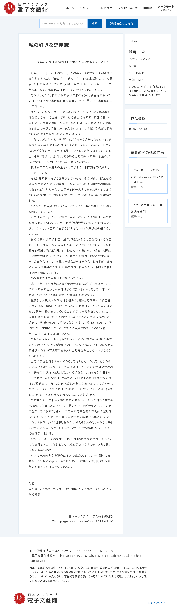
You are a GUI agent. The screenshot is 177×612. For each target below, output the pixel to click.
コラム (134, 41)
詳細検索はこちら (121, 23)
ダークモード (166, 8)
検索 (95, 23)
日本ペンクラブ (156, 603)
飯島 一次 (137, 52)
